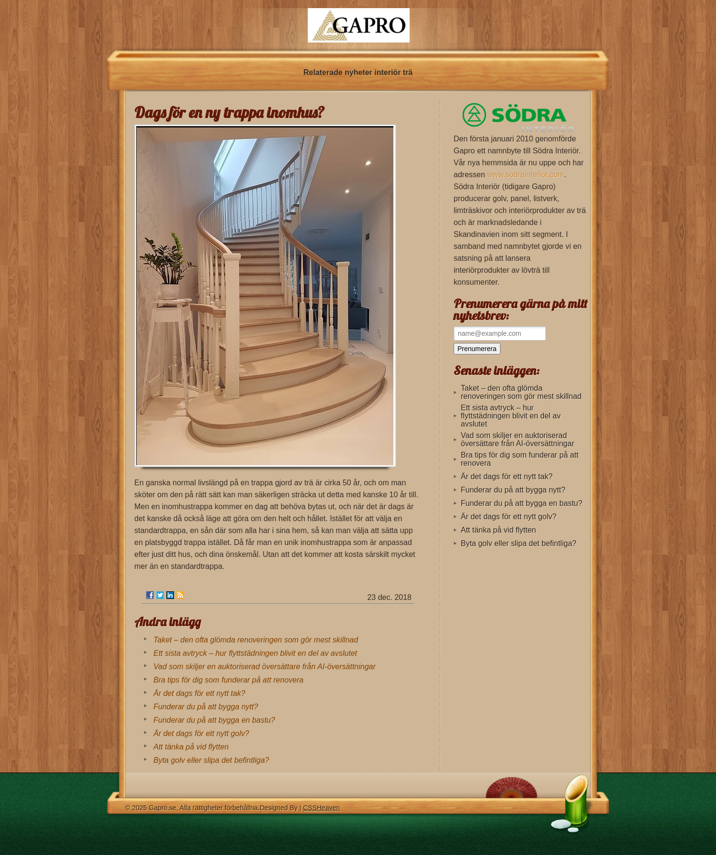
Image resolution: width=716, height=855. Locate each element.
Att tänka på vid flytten (190, 747)
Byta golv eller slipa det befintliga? (211, 760)
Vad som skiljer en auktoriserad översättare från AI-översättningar (264, 667)
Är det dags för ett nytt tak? (199, 693)
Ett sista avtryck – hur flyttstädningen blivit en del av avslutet (255, 653)
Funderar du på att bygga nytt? (205, 707)
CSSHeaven (321, 808)
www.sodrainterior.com (525, 175)
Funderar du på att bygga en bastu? (214, 720)
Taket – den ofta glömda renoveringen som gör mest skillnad (255, 640)
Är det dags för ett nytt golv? (201, 733)
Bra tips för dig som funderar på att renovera (228, 680)
